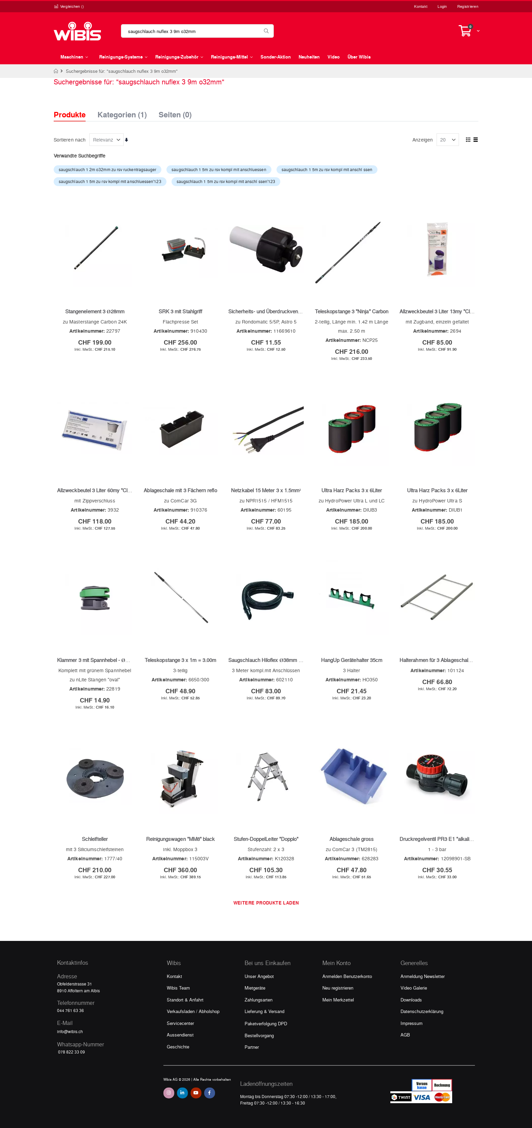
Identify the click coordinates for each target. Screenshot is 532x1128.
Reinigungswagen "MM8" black (180, 839)
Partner (252, 1047)
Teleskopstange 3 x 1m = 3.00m (180, 660)
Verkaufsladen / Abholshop (193, 1011)
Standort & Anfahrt (185, 999)
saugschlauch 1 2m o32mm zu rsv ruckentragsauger (107, 169)
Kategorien (122, 112)
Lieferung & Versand (264, 1011)
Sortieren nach (70, 139)
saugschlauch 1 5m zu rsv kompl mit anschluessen (219, 169)
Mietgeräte (255, 987)
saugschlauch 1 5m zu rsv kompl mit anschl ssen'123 (226, 181)
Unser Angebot (259, 976)
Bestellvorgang (259, 1035)
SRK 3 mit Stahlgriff (180, 311)
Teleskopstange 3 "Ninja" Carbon (351, 311)
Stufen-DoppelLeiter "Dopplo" (266, 839)
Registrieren (467, 6)
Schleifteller (95, 839)
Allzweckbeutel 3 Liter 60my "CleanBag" (101, 490)
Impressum (412, 1023)
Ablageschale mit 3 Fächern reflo (180, 490)
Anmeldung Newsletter (423, 976)
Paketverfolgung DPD (266, 1023)
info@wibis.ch (70, 1031)
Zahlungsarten (258, 999)
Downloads (411, 999)
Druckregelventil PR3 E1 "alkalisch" (439, 839)
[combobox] (197, 31)
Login (442, 6)
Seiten (175, 112)
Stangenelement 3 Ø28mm (94, 311)
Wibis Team (178, 987)
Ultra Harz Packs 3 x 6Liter (351, 490)
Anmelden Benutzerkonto (347, 976)
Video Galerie (414, 987)
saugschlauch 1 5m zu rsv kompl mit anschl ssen (327, 169)
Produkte (70, 114)
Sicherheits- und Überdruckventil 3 (266, 311)
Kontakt (420, 6)
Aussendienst (180, 1034)
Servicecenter (180, 1023)
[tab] (75, 108)
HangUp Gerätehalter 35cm (352, 660)
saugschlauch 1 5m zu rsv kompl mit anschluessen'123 (110, 181)
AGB (405, 1034)
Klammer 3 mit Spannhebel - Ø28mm (98, 660)
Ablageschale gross (352, 839)
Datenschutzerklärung (422, 1011)
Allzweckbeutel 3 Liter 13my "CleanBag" (444, 311)
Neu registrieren (337, 987)
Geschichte (178, 1046)
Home (56, 71)
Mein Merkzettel (338, 999)
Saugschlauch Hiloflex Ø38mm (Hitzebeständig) (281, 660)
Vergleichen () (69, 6)
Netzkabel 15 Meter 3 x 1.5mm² (266, 490)
